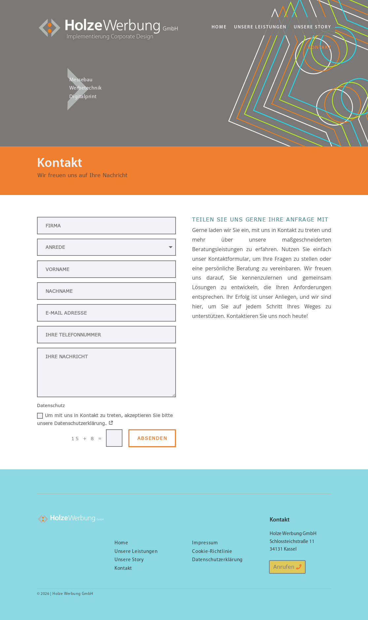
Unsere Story (312, 27)
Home (219, 27)
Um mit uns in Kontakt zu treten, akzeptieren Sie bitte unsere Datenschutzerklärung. (105, 419)
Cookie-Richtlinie (212, 551)
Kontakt (319, 47)
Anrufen (283, 567)
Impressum (205, 543)
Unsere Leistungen (260, 27)
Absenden (152, 438)
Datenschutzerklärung (217, 560)
